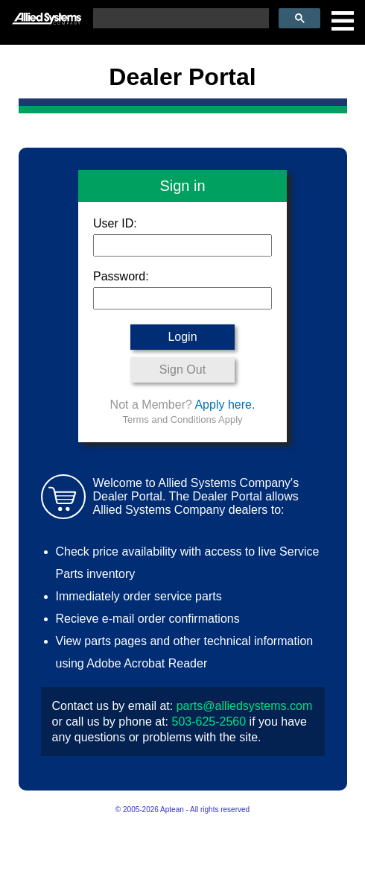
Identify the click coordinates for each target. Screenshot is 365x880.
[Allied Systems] (46, 12)
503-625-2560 (208, 721)
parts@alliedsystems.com (245, 706)
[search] (179, 18)
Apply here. (224, 404)
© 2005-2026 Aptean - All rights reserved (182, 809)
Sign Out (182, 369)
